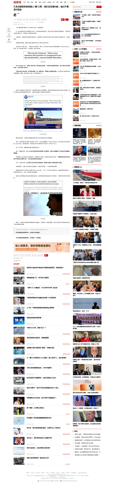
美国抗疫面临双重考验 (34, 318)
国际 (36, 2)
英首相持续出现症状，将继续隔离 (38, 338)
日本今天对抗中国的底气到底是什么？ (90, 73)
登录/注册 (98, 2)
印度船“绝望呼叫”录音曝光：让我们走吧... (85, 214)
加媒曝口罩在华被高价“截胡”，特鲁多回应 (40, 348)
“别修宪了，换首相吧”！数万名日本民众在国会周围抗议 (91, 446)
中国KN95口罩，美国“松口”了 (36, 328)
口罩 (21, 258)
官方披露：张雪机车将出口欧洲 (84, 443)
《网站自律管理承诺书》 (82, 472)
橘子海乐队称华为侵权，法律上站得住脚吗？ (86, 392)
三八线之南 (67, 464)
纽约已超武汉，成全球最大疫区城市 (38, 448)
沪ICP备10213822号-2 (30, 475)
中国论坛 (68, 424)
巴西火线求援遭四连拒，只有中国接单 (39, 368)
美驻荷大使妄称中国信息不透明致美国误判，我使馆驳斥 (45, 268)
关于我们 (33, 472)
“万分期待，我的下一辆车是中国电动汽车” (91, 15)
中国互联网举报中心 (55, 480)
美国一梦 (68, 284)
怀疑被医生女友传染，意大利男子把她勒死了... (42, 398)
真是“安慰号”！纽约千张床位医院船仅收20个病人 (43, 388)
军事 (40, 2)
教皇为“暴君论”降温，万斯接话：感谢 (84, 198)
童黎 (18, 13)
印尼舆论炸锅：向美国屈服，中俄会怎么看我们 (87, 377)
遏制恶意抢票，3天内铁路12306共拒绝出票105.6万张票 (91, 440)
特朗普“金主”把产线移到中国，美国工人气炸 (86, 344)
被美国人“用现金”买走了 (50, 143)
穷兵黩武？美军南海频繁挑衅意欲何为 (39, 418)
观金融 (49, 2)
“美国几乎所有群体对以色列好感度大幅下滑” (86, 262)
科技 (57, 2)
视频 (65, 2)
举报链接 (68, 472)
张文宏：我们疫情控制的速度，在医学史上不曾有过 (43, 428)
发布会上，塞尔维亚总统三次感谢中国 (39, 438)
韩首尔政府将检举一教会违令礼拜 (38, 458)
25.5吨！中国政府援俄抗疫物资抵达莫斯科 (40, 308)
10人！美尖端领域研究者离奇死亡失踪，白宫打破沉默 (90, 35)
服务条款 (43, 472)
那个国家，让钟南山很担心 (35, 408)
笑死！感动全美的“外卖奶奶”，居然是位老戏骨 (90, 88)
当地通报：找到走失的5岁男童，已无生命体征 (88, 437)
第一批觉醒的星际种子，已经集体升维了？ (90, 81)
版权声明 (38, 472)
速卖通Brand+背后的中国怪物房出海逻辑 (86, 455)
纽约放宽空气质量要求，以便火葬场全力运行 (41, 378)
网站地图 (63, 472)
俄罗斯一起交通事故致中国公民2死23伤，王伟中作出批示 (91, 452)
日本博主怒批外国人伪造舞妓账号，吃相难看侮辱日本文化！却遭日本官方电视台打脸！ (90, 96)
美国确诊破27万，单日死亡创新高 (38, 278)
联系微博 (53, 472)
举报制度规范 (73, 472)
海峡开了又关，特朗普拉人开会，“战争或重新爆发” (91, 28)
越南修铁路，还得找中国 (86, 109)
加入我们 (58, 472)
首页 (24, 2)
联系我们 (28, 472)
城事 (61, 2)
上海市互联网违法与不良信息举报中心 (69, 480)
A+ (32, 22)
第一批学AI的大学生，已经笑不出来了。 (90, 116)
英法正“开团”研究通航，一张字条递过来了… (91, 41)
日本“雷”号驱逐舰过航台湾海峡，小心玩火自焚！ (90, 67)
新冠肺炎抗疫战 (66, 274)
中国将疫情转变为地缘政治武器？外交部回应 (41, 298)
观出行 (44, 2)
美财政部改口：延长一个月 (81, 311)
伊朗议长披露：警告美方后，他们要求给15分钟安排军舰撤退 (92, 449)
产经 (53, 2)
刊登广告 (48, 472)
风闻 (28, 2)
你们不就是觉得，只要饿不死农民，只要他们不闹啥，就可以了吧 (90, 60)
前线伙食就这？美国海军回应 (81, 278)
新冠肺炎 (18, 258)
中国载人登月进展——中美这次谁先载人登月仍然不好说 (90, 53)
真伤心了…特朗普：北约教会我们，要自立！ (86, 408)
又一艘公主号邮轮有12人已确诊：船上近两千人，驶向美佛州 (46, 358)
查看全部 (99, 12)
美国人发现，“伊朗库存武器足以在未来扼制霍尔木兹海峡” (92, 434)
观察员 (72, 2)
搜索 (99, 6)
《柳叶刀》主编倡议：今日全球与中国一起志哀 (42, 288)
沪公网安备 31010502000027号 (44, 480)
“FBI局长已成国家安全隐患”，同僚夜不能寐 (90, 22)
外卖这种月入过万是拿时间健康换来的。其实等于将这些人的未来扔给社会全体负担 (90, 103)
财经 (32, 2)
